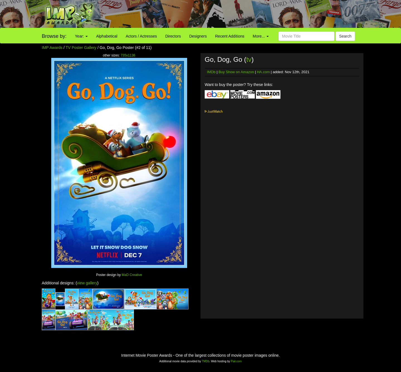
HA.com (263, 72)
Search (345, 36)
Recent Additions (229, 36)
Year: (81, 36)
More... (261, 36)
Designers (198, 36)
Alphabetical (106, 36)
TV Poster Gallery (81, 47)
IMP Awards (52, 47)
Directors (173, 36)
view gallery (87, 283)
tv (248, 59)
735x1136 (128, 55)
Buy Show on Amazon (236, 72)
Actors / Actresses (141, 36)
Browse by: (54, 36)
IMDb (211, 72)
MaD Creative (132, 275)
